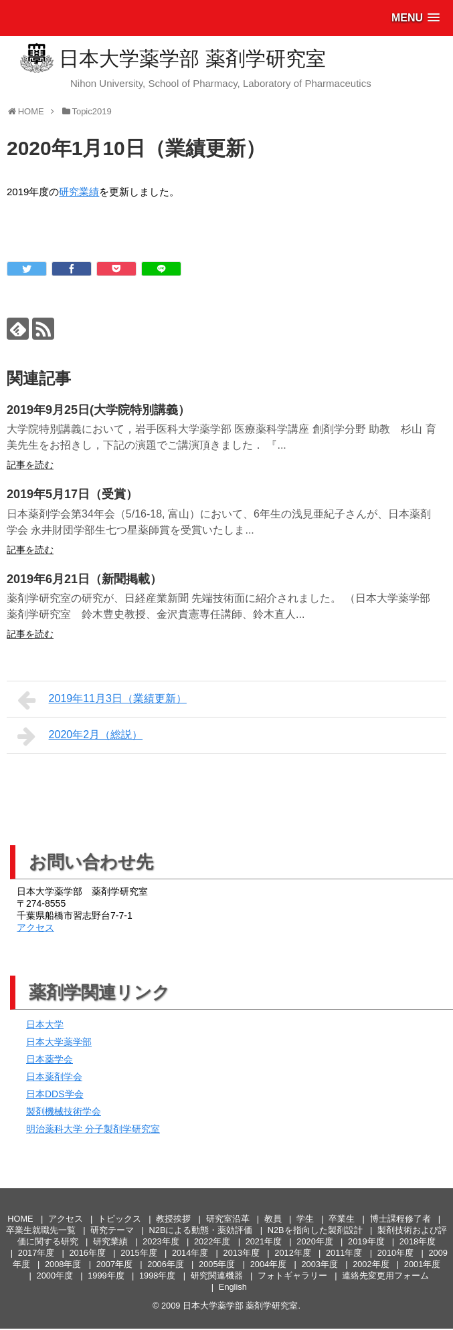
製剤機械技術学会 (63, 1111)
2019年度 (366, 1241)
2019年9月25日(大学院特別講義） (98, 410)
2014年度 (190, 1253)
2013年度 (241, 1253)
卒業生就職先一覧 (41, 1230)
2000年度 (55, 1275)
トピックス (119, 1219)
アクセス (35, 927)
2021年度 (264, 1241)
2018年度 (417, 1241)
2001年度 (422, 1264)
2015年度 (138, 1253)
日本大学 (45, 1024)
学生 (305, 1219)
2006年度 (165, 1264)
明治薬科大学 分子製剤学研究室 (93, 1128)
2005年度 (217, 1264)
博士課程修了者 (400, 1219)
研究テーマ (112, 1230)
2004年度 (268, 1264)
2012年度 (292, 1253)
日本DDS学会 (55, 1094)
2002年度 (371, 1264)
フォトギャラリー (292, 1275)
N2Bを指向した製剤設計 (315, 1230)
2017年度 (36, 1253)
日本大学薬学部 (59, 1041)
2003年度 (319, 1264)
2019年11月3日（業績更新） (102, 700)
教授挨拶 (173, 1219)
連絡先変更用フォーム (385, 1275)
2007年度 (114, 1264)
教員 (273, 1219)
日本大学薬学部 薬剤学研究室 (192, 58)
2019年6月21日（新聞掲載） (84, 579)
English (233, 1287)
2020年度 (314, 1241)
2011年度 (344, 1253)
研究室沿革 (228, 1219)
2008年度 (63, 1264)
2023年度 (161, 1241)
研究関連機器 (217, 1275)
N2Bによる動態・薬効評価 (201, 1230)
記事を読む (30, 464)
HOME (20, 1219)
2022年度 (212, 1241)
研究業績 (79, 191)
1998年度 (157, 1275)
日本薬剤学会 (54, 1076)
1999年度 (106, 1275)
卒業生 (342, 1219)
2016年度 (87, 1253)
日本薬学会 (49, 1059)
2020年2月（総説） (80, 736)
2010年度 (395, 1253)
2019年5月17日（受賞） (72, 494)
